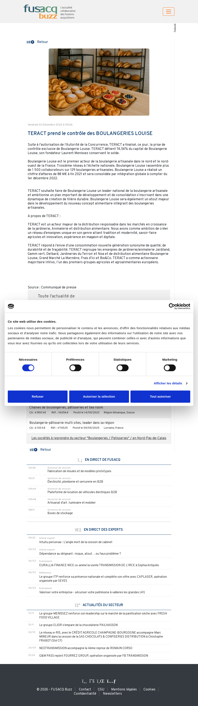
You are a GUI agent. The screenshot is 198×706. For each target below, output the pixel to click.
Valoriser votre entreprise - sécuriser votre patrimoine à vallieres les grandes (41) (92, 593)
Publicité (174, 28)
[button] (37, 41)
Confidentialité (85, 694)
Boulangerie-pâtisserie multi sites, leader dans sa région (71, 423)
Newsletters (112, 694)
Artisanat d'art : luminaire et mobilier (71, 503)
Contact (85, 690)
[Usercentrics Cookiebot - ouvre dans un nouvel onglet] (172, 306)
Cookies (149, 690)
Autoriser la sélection (99, 396)
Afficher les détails (168, 383)
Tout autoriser (160, 396)
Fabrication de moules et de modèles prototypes (79, 471)
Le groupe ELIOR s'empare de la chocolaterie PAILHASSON (78, 625)
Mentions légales (124, 690)
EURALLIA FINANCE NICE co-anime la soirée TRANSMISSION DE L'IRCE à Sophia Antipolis (99, 565)
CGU (101, 690)
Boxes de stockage (60, 513)
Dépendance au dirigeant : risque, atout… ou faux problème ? (80, 554)
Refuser (38, 396)
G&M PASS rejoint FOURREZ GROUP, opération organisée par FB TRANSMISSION (93, 656)
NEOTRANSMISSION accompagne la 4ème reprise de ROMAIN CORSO (85, 648)
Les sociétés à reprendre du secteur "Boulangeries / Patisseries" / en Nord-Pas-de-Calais (98, 438)
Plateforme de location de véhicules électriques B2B (82, 492)
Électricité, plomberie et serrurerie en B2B (75, 482)
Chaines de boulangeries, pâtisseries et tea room (66, 408)
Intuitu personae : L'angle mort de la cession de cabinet (75, 542)
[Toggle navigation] (169, 11)
